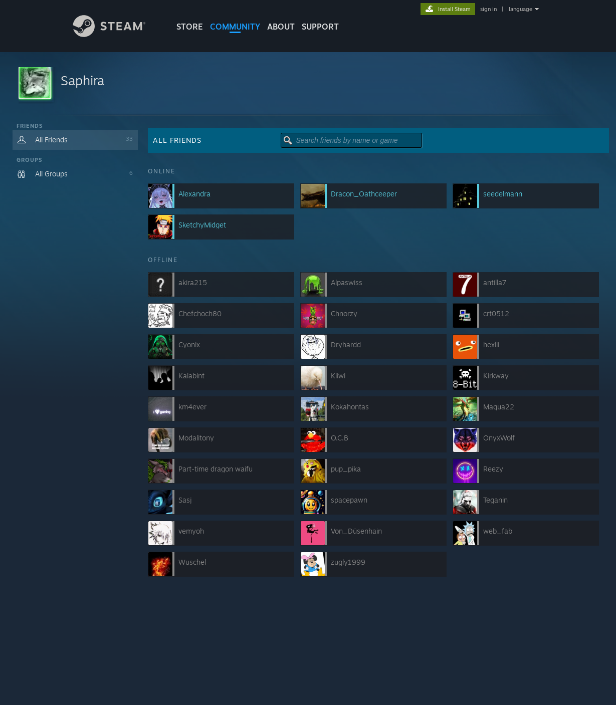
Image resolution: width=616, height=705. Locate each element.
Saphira (82, 80)
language (520, 9)
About (281, 27)
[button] (308, 84)
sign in (488, 9)
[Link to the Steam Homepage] (117, 34)
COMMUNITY (235, 27)
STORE (189, 27)
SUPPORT (320, 27)
